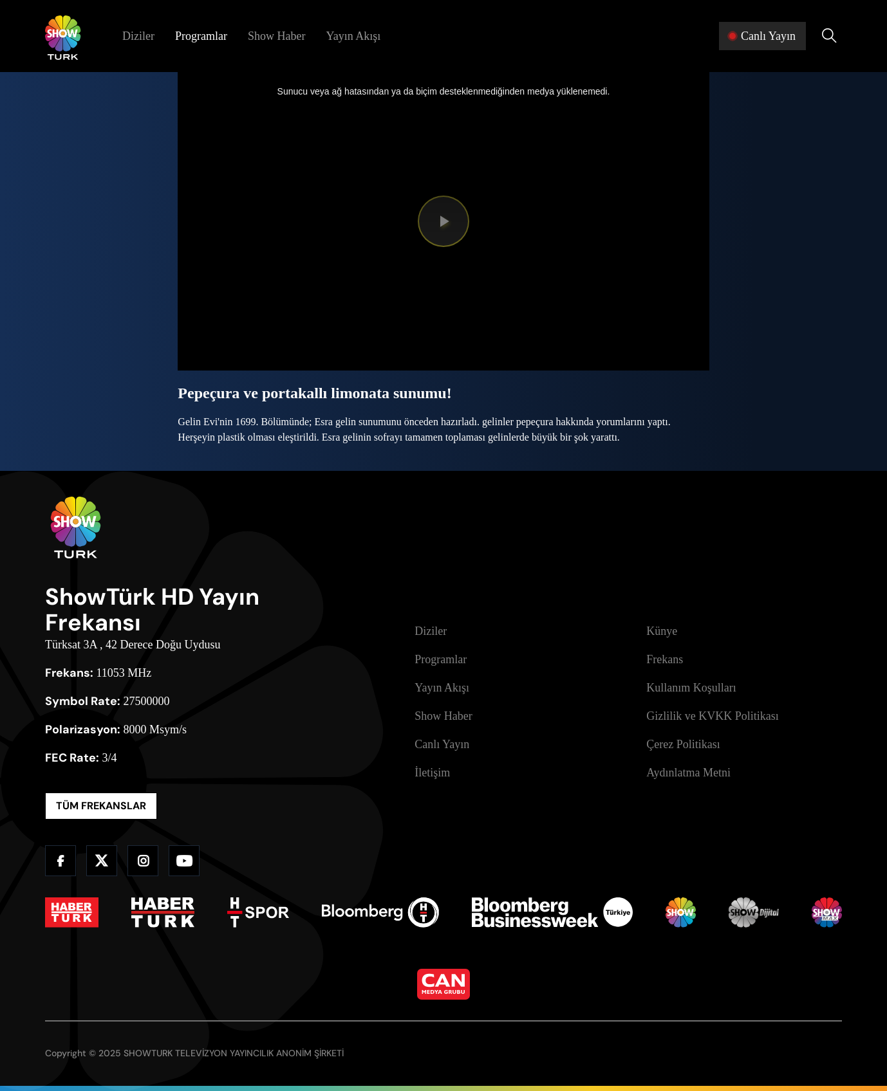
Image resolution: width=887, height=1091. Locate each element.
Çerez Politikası (683, 744)
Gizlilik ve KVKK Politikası (712, 716)
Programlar (201, 36)
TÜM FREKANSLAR (101, 805)
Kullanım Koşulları (691, 687)
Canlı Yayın (442, 744)
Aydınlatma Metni (688, 772)
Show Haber (276, 36)
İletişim (432, 772)
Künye (661, 631)
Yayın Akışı (353, 36)
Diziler (138, 36)
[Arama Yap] (829, 36)
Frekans (664, 659)
